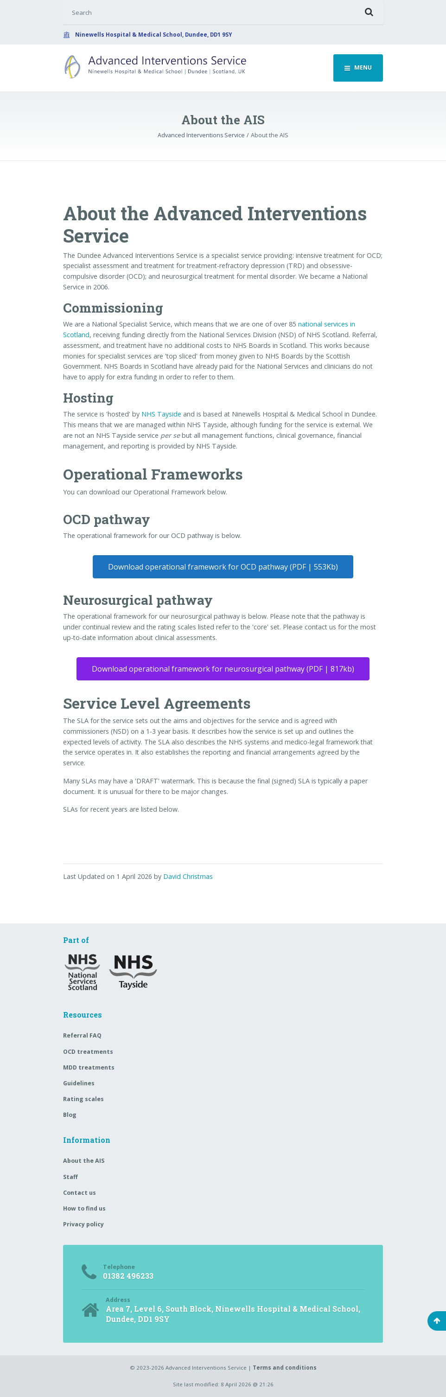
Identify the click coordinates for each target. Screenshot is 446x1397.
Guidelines (79, 1083)
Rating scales (83, 1099)
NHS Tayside (161, 414)
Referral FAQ (82, 1035)
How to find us (84, 1208)
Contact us (79, 1193)
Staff (70, 1177)
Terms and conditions (285, 1367)
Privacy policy (83, 1224)
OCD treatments (88, 1052)
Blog (69, 1115)
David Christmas (188, 876)
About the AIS (83, 1161)
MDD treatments (89, 1067)
